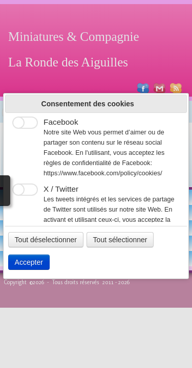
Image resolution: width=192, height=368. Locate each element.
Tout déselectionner (46, 240)
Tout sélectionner (120, 240)
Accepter (29, 262)
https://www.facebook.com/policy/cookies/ (103, 173)
